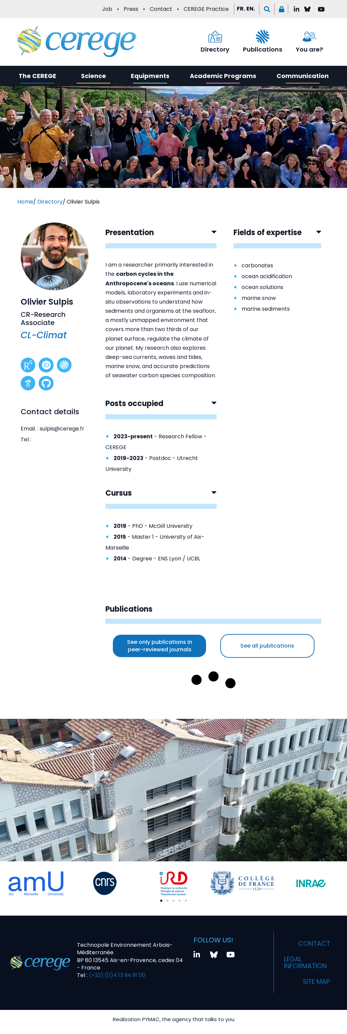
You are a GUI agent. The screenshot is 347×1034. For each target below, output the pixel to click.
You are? (309, 49)
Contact (161, 9)
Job (107, 9)
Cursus (118, 493)
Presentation (129, 232)
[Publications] (262, 36)
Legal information (307, 963)
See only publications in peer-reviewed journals (159, 645)
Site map (315, 982)
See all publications (267, 646)
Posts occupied (134, 403)
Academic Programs (223, 76)
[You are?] (309, 36)
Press (131, 9)
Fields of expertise (267, 232)
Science (93, 76)
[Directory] (215, 36)
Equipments (150, 76)
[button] (266, 9)
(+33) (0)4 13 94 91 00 (116, 975)
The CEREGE (37, 76)
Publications (262, 49)
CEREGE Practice (206, 9)
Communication (303, 76)
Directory (215, 49)
